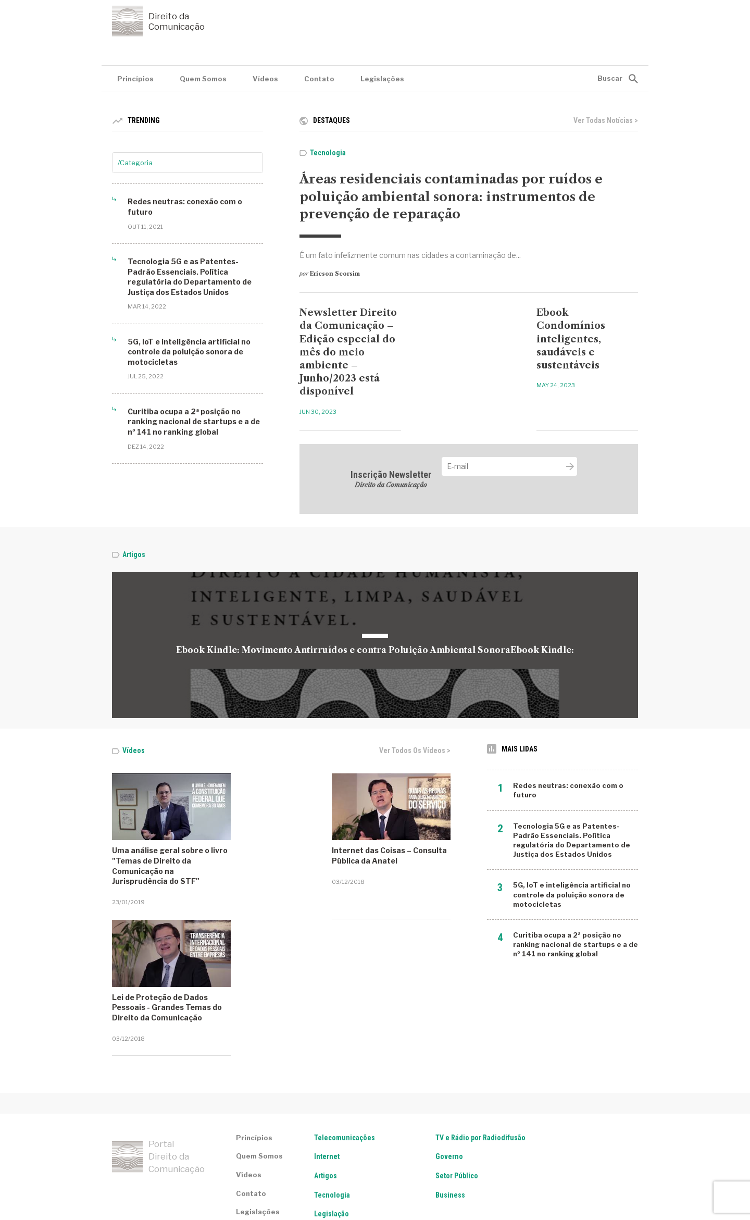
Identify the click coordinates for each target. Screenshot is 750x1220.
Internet (327, 1069)
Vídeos (265, 79)
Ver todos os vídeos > (415, 750)
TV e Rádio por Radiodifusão (480, 1050)
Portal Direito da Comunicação (158, 1069)
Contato (319, 79)
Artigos (133, 554)
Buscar (609, 78)
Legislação (331, 1127)
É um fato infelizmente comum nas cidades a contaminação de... (410, 255)
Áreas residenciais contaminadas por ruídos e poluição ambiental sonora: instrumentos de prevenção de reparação (451, 196)
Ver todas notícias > (605, 120)
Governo (449, 1069)
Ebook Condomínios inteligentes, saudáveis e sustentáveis (570, 339)
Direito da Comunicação (158, 21)
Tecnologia (328, 153)
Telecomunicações (344, 1050)
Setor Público (456, 1089)
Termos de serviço (141, 1179)
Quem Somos (203, 79)
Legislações (382, 79)
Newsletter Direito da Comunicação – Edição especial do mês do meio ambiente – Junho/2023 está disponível (348, 352)
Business (450, 1107)
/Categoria (135, 162)
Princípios (135, 79)
